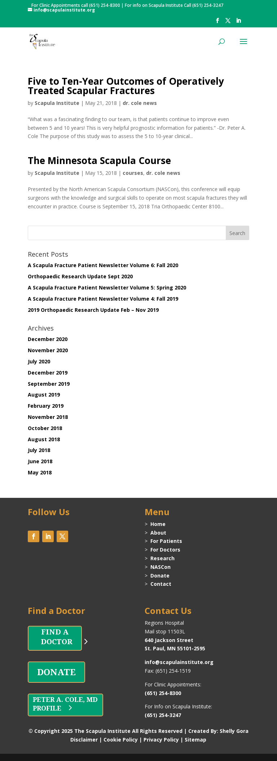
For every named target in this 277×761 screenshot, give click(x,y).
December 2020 (47, 339)
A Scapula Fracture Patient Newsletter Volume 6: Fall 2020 (103, 265)
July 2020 (39, 361)
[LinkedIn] (238, 22)
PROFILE (47, 708)
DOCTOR (55, 641)
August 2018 (44, 439)
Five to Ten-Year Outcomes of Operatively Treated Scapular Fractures (126, 86)
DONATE (56, 672)
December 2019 (47, 372)
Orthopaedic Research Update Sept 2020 (80, 276)
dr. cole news (140, 102)
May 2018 (40, 472)
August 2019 (44, 394)
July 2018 (39, 450)
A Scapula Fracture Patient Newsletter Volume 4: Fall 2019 (103, 298)
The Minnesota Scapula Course (99, 160)
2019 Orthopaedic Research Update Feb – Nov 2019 (93, 309)
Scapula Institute (57, 102)
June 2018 (40, 461)
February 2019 (45, 405)
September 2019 (49, 383)
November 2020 (48, 350)
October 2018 (45, 428)
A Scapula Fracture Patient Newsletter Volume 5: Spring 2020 (107, 287)
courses (133, 172)
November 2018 (48, 416)
